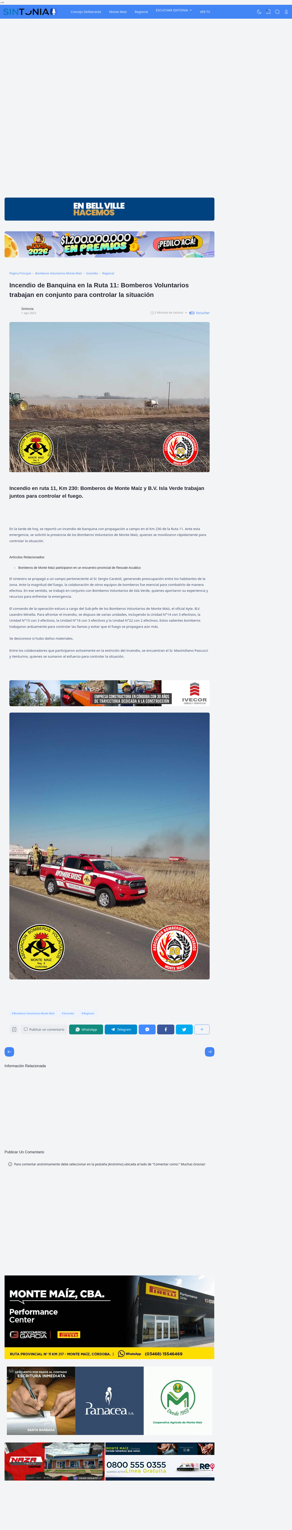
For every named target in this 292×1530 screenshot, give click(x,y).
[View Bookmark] (268, 11)
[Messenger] (147, 1029)
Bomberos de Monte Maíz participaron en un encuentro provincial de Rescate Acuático (79, 567)
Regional (141, 12)
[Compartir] (202, 1029)
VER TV (205, 12)
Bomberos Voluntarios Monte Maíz (34, 1013)
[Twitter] (184, 1029)
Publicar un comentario (44, 1029)
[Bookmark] (14, 1030)
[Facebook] (165, 1029)
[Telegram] (121, 1029)
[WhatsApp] (86, 1029)
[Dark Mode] (259, 11)
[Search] (277, 11)
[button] (197, 313)
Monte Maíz (118, 12)
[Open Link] (286, 11)
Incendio (69, 1013)
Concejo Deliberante (86, 12)
